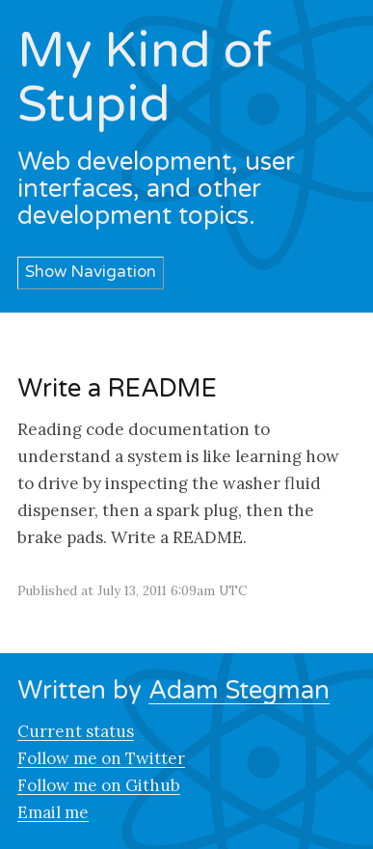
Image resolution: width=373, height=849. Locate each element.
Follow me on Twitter (101, 758)
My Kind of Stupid (144, 78)
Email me (53, 812)
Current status (75, 731)
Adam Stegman (239, 690)
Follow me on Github (98, 785)
